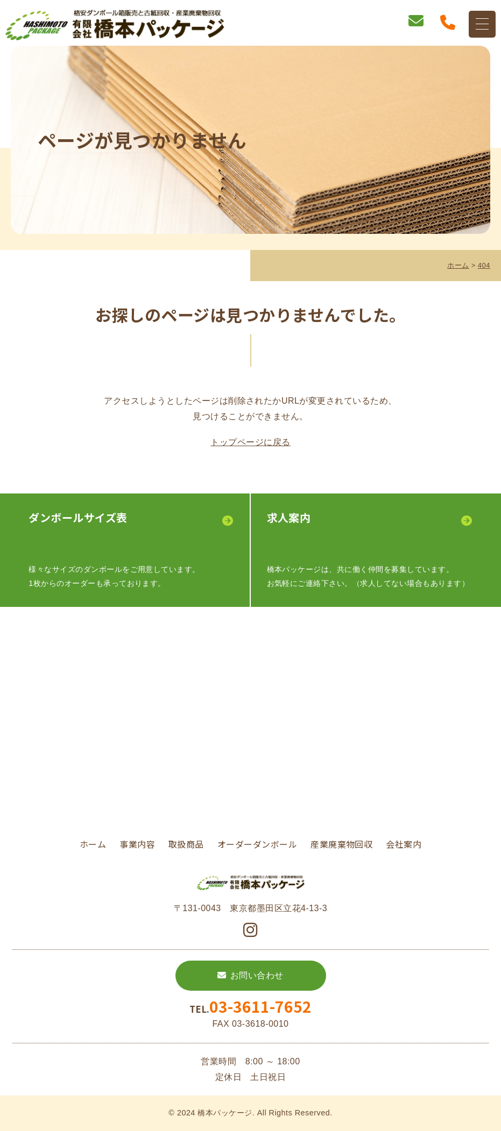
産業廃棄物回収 (341, 843)
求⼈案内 (289, 517)
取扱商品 (186, 843)
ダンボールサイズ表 (78, 517)
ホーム (93, 843)
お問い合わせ (257, 975)
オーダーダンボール (257, 843)
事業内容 (137, 843)
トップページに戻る (250, 442)
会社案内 (403, 843)
